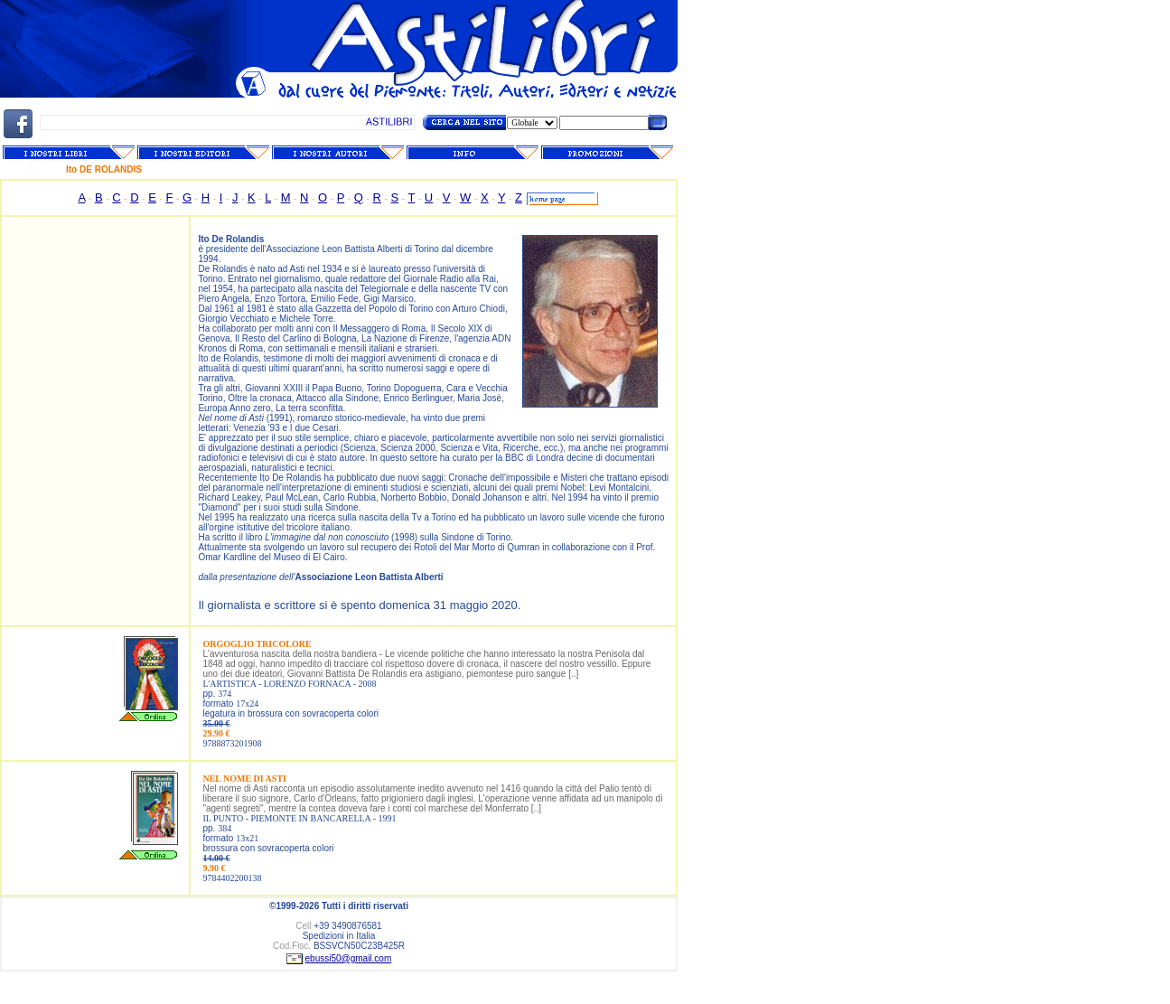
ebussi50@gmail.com (348, 958)
